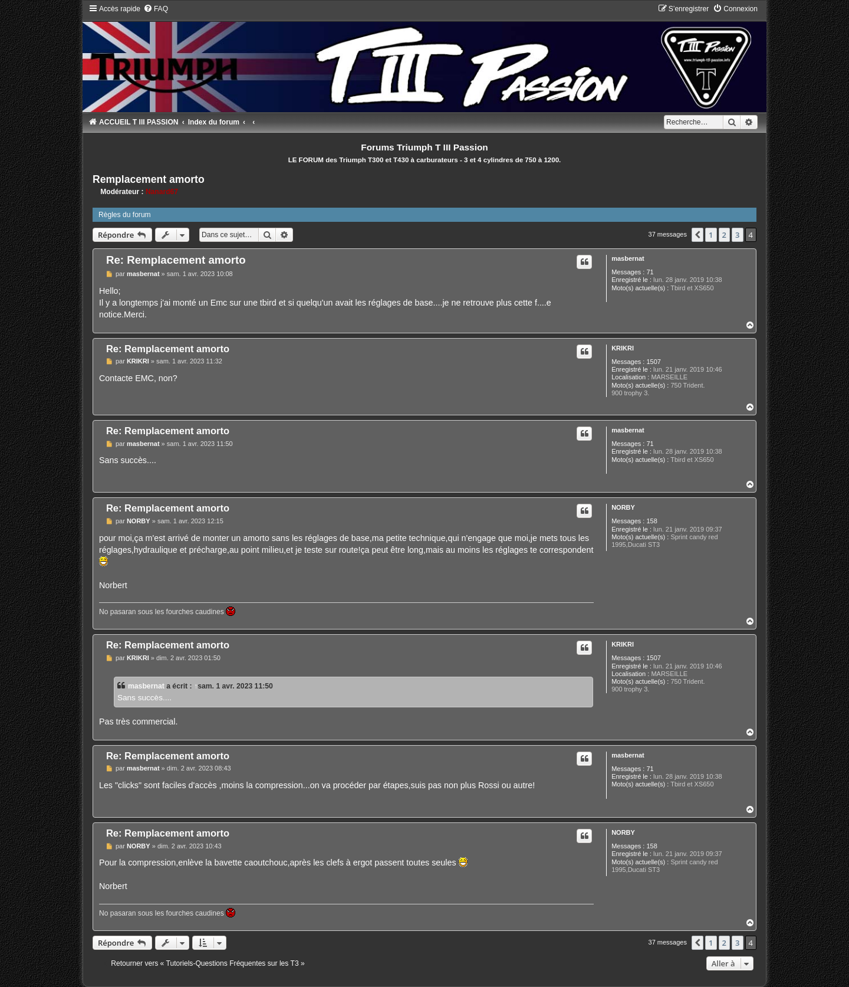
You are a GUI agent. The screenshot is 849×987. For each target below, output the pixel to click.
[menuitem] (155, 9)
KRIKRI (622, 348)
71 (649, 272)
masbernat (627, 258)
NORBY (623, 507)
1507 (653, 361)
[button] (697, 235)
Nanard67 (162, 192)
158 (651, 520)
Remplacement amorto (149, 179)
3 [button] (737, 234)
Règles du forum (124, 215)
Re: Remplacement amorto (176, 260)
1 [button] (711, 234)
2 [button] (724, 234)
